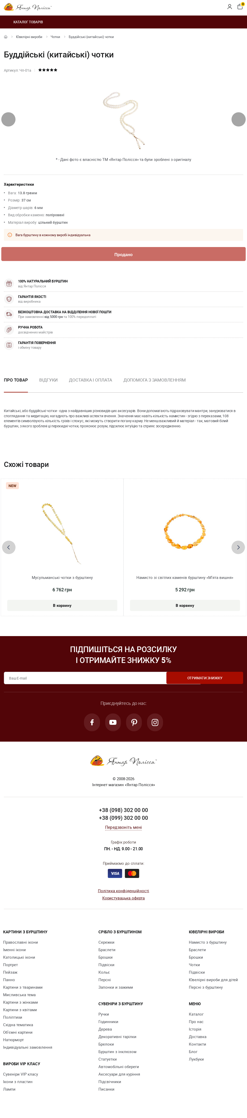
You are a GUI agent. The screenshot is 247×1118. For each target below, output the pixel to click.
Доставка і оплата (90, 380)
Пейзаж (10, 973)
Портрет (10, 965)
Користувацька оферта (123, 898)
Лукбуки (196, 1060)
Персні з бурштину (206, 988)
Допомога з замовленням (155, 380)
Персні (104, 980)
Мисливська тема (19, 995)
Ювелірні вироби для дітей (213, 980)
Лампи (9, 1090)
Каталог (196, 1015)
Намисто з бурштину (208, 943)
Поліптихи (12, 1018)
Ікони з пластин (18, 1082)
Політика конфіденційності (123, 891)
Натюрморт (13, 1040)
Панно (9, 980)
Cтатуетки (107, 1060)
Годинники (108, 1022)
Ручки (103, 1015)
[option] (48, 384)
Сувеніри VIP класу (20, 1075)
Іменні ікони (14, 950)
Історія (195, 1030)
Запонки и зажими (115, 988)
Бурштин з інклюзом (117, 1052)
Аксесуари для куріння (119, 1075)
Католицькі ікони (19, 958)
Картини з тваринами (23, 988)
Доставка (197, 1037)
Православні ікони (20, 943)
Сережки (106, 943)
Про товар (16, 380)
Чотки (55, 37)
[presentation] (8, 119)
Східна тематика (18, 1025)
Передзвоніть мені (123, 828)
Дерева (105, 1030)
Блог (193, 1052)
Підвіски (106, 965)
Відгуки (48, 380)
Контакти (197, 1045)
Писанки (106, 1090)
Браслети (106, 950)
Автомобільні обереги (118, 1067)
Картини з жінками (20, 1003)
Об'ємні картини (18, 1033)
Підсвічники (109, 1082)
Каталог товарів (23, 22)
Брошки (105, 958)
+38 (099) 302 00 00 (123, 818)
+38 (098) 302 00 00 (123, 811)
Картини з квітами (20, 1010)
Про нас (196, 1022)
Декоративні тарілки (117, 1037)
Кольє (104, 973)
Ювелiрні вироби (29, 37)
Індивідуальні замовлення (27, 1048)
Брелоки (106, 1045)
